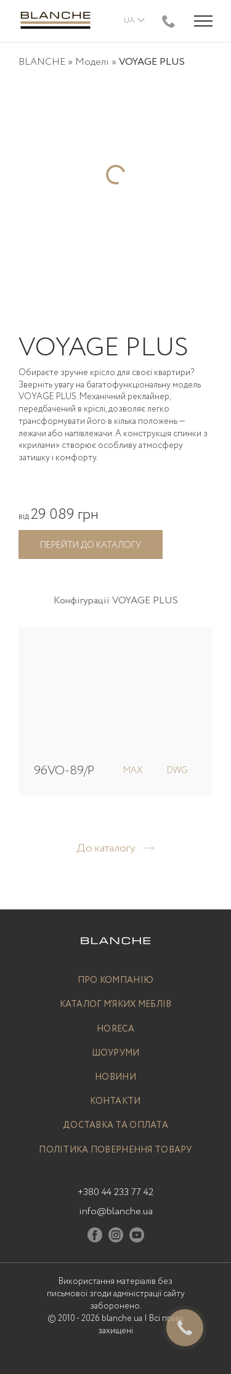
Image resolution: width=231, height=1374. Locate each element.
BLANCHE (41, 62)
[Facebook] (94, 1237)
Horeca (115, 1029)
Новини (115, 1077)
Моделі (92, 62)
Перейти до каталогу (90, 545)
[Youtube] (136, 1237)
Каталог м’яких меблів (116, 1004)
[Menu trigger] (203, 21)
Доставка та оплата (115, 1125)
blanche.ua (122, 1318)
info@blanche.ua (116, 1211)
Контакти (115, 1101)
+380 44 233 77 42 (115, 1192)
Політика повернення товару (115, 1150)
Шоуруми (116, 1053)
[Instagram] (115, 1237)
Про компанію (115, 980)
